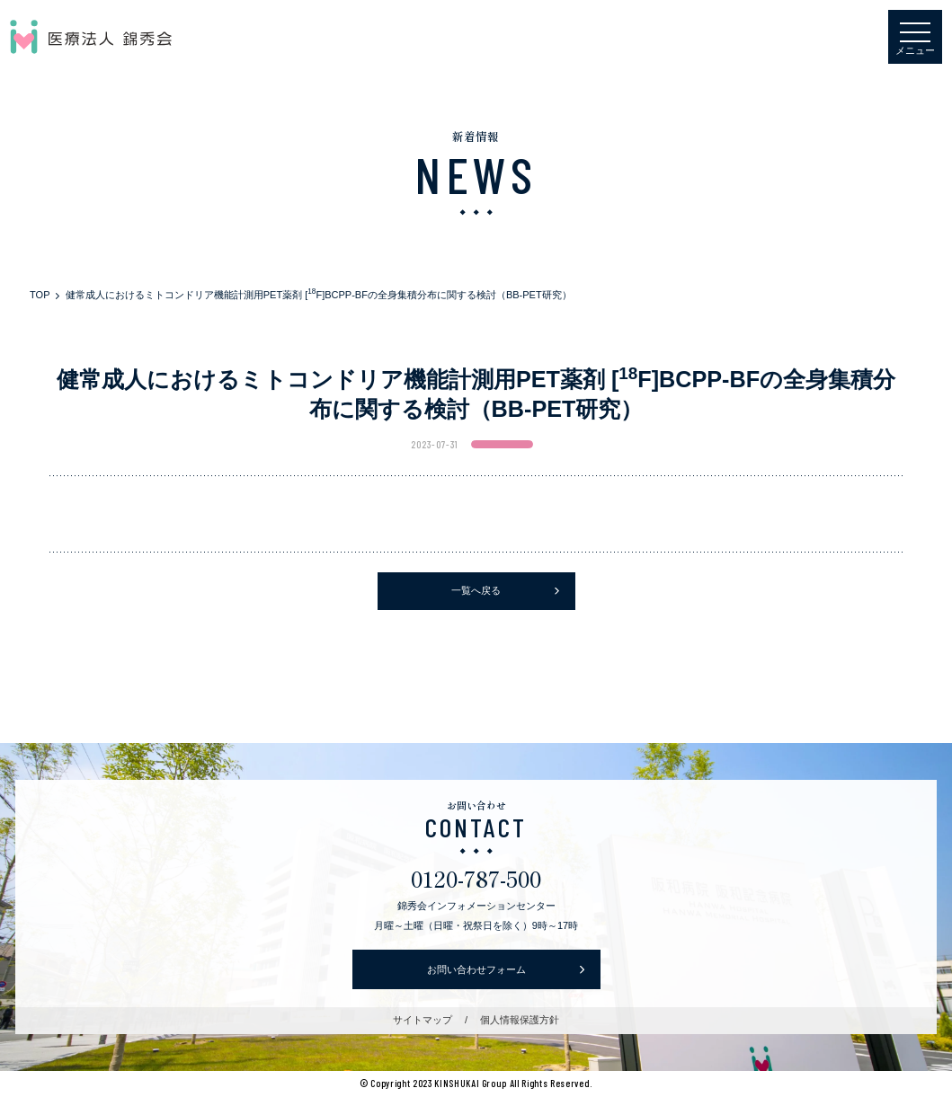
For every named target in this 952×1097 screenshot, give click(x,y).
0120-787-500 (476, 878)
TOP (39, 294)
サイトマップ (422, 1019)
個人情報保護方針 (519, 1019)
